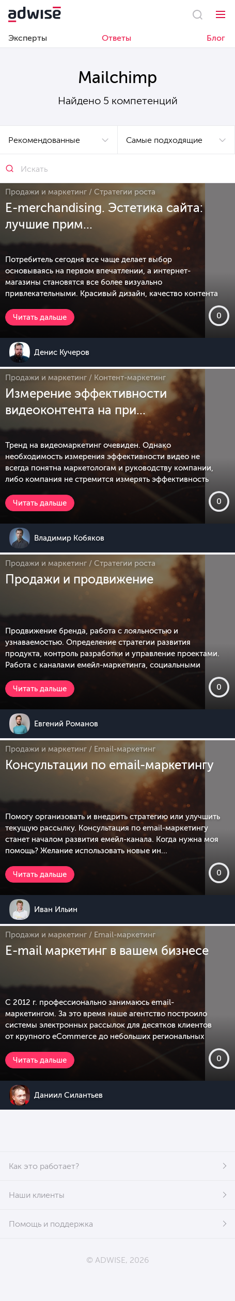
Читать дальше (40, 317)
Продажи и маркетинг (46, 192)
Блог (216, 38)
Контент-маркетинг (130, 377)
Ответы (116, 38)
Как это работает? (44, 1166)
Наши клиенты (37, 1195)
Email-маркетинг (124, 749)
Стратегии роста (124, 192)
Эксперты (27, 38)
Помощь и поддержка (51, 1224)
